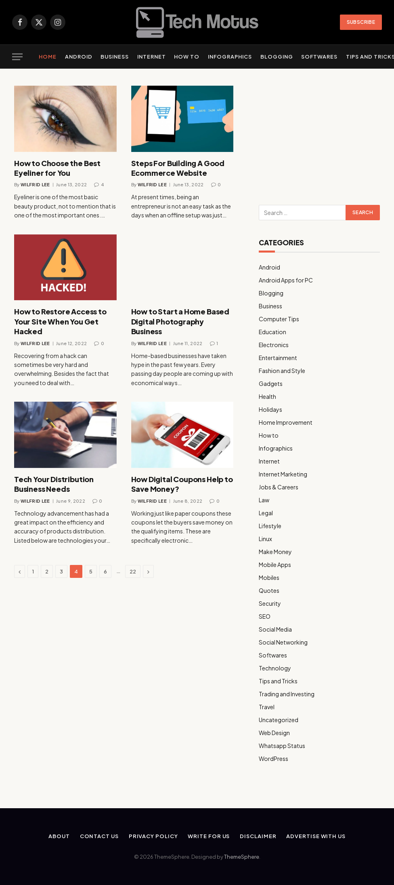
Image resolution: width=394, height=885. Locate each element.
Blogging (276, 56)
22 (133, 571)
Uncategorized (278, 719)
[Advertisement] (319, 136)
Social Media (275, 629)
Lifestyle (270, 525)
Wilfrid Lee (35, 184)
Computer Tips (279, 318)
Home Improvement (285, 422)
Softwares (319, 56)
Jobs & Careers (278, 487)
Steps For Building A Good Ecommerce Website (178, 167)
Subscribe (361, 22)
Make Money (275, 551)
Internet (151, 56)
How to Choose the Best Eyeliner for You (57, 167)
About (59, 836)
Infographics (230, 56)
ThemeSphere (241, 856)
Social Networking (283, 642)
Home (48, 56)
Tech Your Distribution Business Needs (54, 483)
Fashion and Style (282, 370)
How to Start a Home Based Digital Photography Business (180, 321)
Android (78, 56)
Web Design (274, 732)
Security (270, 603)
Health (267, 396)
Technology (275, 668)
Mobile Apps (275, 564)
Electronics (274, 344)
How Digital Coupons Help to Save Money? (182, 483)
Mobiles (269, 577)
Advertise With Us (315, 836)
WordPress (273, 758)
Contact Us (99, 836)
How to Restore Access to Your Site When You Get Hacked (60, 321)
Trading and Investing (286, 693)
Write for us (209, 836)
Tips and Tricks (278, 681)
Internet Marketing (283, 474)
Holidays (270, 409)
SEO (264, 616)
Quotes (269, 590)
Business (115, 56)
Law (264, 500)
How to (186, 56)
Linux (265, 538)
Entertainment (278, 357)
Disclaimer (258, 836)
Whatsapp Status (282, 745)
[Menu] (17, 57)
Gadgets (271, 383)
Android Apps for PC (286, 280)
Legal (266, 512)
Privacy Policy (153, 836)
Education (272, 331)
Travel (267, 706)
